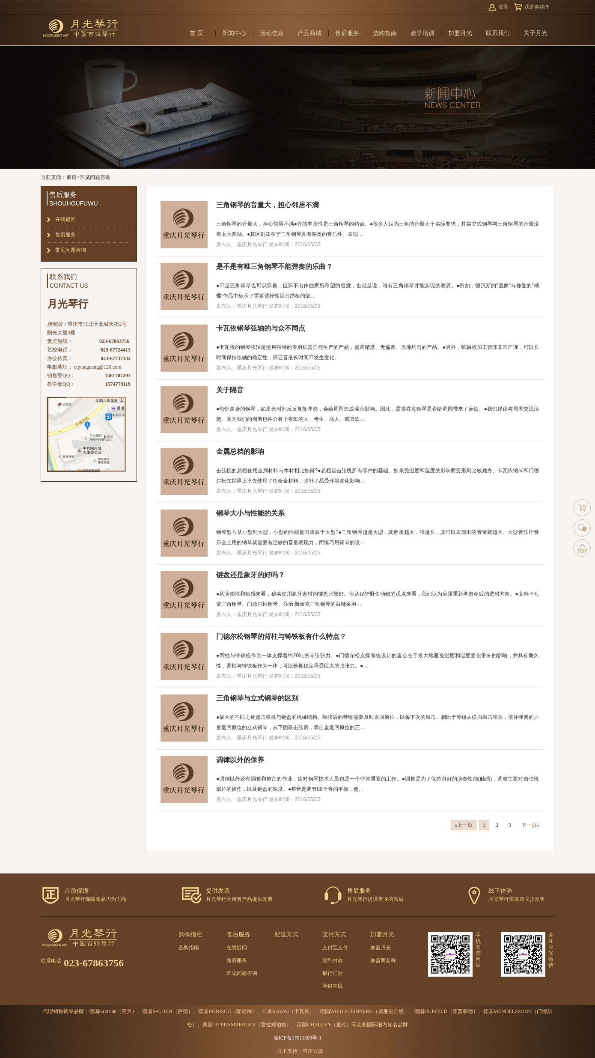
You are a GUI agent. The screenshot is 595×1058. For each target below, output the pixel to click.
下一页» (530, 825)
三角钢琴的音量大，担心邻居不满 (267, 205)
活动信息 (272, 33)
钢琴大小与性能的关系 (250, 513)
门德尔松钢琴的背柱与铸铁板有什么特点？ (281, 636)
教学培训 (422, 33)
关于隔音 (230, 389)
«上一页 (464, 825)
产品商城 (309, 33)
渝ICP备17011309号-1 (297, 1038)
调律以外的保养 (240, 759)
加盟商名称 (383, 960)
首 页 (196, 33)
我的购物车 (537, 7)
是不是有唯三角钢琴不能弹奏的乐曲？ (274, 266)
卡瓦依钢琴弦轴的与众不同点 (260, 328)
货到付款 (332, 960)
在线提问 (65, 219)
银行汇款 (332, 973)
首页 (71, 177)
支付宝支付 (335, 948)
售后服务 (347, 33)
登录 (503, 7)
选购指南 (385, 33)
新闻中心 (234, 33)
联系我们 (498, 33)
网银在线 (332, 986)
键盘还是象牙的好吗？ (250, 574)
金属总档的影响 (240, 451)
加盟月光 (460, 33)
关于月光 (535, 33)
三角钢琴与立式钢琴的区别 (257, 698)
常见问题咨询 (95, 177)
